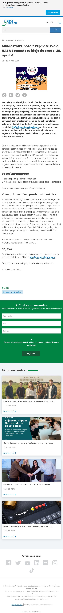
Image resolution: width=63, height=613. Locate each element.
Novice (20, 40)
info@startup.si (17, 605)
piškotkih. (10, 7)
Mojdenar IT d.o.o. (34, 612)
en (52, 22)
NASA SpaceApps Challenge (25, 127)
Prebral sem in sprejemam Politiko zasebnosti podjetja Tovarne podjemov (31, 343)
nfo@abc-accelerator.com (42, 257)
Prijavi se (31, 353)
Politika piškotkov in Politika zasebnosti (38, 605)
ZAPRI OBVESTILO (53, 12)
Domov (9, 40)
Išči (55, 30)
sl (48, 22)
